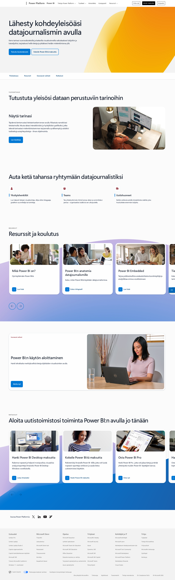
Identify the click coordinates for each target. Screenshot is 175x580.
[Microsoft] (17, 3)
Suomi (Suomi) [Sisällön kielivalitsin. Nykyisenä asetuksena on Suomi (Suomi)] (16, 572)
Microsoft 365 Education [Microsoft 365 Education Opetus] (70, 549)
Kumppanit (102, 3)
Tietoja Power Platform (66, 3)
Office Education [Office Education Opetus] (67, 553)
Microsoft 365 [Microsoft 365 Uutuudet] (13, 557)
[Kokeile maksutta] (45, 52)
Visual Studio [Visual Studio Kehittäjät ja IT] (119, 565)
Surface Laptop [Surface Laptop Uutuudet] (13, 541)
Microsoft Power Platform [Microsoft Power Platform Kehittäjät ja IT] (122, 557)
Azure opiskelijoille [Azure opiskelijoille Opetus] (68, 565)
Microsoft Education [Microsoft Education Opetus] (68, 538)
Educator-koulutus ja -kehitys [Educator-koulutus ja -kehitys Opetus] (71, 557)
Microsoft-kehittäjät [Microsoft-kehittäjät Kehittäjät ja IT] (121, 538)
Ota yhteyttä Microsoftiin (81, 575)
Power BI (51, 3)
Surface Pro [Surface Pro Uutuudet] (12, 538)
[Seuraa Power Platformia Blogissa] (51, 517)
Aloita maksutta (148, 3)
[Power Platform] (36, 3)
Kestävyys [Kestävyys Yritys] (144, 557)
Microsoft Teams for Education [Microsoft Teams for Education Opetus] (72, 545)
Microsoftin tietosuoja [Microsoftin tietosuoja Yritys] (147, 549)
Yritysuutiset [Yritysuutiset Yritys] (145, 545)
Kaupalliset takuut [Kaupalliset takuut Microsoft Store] (41, 561)
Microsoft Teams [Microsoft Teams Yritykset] (92, 561)
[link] (13, 77)
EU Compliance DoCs (143, 575)
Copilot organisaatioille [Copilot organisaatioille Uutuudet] (16, 549)
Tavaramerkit (115, 575)
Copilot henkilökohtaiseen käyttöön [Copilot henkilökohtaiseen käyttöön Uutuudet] (19, 553)
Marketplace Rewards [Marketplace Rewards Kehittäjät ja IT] (121, 561)
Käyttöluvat (104, 575)
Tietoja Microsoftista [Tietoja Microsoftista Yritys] (147, 541)
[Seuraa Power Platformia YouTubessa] (45, 517)
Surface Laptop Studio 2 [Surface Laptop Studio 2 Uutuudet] (16, 545)
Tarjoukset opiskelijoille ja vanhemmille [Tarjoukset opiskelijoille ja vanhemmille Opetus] (74, 561)
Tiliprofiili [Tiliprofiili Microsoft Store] (39, 538)
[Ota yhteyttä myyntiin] (171, 290)
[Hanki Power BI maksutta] (77, 478)
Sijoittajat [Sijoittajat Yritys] (144, 553)
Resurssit (112, 3)
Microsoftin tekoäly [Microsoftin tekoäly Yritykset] (93, 538)
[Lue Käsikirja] (16, 140)
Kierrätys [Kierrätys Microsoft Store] (39, 557)
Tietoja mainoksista (128, 575)
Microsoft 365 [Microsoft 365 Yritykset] (92, 553)
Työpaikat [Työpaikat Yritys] (144, 538)
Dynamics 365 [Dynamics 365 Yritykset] (92, 549)
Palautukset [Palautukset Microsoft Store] (39, 549)
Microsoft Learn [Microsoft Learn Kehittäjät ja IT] (119, 541)
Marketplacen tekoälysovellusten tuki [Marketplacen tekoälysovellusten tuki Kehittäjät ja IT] (126, 545)
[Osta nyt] (124, 478)
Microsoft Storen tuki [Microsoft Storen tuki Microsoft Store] (42, 545)
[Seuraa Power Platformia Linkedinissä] (39, 517)
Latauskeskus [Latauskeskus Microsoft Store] (40, 541)
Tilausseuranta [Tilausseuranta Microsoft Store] (40, 553)
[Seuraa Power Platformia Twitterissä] (33, 517)
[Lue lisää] (18, 289)
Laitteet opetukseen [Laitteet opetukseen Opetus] (68, 541)
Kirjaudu (161, 3)
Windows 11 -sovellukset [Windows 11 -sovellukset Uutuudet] (16, 565)
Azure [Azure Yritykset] (89, 545)
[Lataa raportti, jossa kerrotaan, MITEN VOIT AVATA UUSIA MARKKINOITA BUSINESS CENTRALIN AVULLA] (74, 289)
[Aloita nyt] (17, 384)
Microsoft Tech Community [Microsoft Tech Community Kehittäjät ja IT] (123, 549)
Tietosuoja (95, 575)
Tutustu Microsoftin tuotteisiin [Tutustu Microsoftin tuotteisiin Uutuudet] (18, 561)
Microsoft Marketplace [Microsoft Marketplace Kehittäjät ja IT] (122, 553)
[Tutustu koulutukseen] (19, 52)
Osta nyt (136, 3)
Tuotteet (81, 3)
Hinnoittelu (92, 3)
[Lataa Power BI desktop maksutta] (20, 478)
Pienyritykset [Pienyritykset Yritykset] (91, 565)
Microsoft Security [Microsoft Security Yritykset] (93, 541)
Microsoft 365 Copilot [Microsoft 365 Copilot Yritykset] (94, 557)
